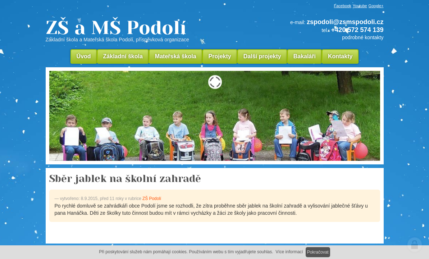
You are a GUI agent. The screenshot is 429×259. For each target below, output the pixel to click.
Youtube (360, 6)
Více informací (289, 251)
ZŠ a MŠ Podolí (143, 30)
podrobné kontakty (362, 37)
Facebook (342, 6)
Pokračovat (318, 252)
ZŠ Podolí (151, 198)
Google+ (376, 6)
